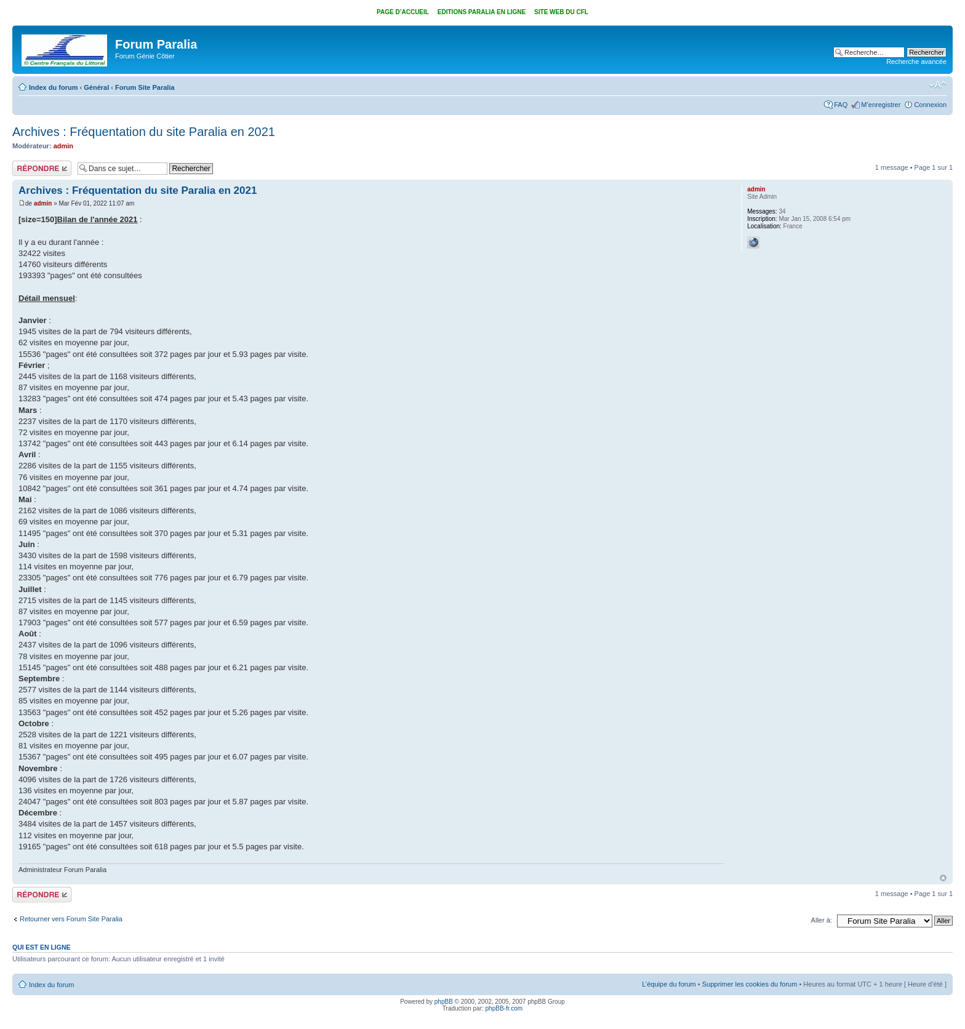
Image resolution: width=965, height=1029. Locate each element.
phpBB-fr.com (504, 1008)
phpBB (443, 1001)
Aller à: (821, 920)
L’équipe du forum (668, 984)
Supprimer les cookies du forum (750, 984)
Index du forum (53, 87)
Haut (943, 878)
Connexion (930, 104)
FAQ (840, 104)
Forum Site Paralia (145, 87)
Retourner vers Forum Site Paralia (71, 919)
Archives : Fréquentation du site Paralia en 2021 (143, 131)
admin (63, 146)
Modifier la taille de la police (938, 84)
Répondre (41, 168)
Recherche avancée (916, 61)
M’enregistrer (880, 104)
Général (96, 87)
